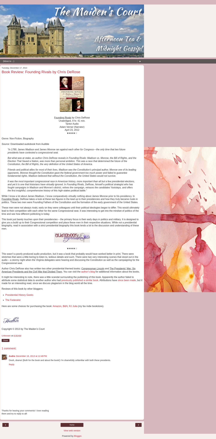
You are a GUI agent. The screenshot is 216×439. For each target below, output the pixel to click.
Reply (11, 364)
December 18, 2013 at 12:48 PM (31, 356)
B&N (65, 306)
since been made (127, 280)
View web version (72, 430)
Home (72, 425)
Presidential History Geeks (19, 295)
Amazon (57, 306)
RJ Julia (73, 306)
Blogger (77, 436)
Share (5, 340)
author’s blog (88, 271)
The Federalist (13, 300)
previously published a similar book (80, 280)
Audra (12, 356)
